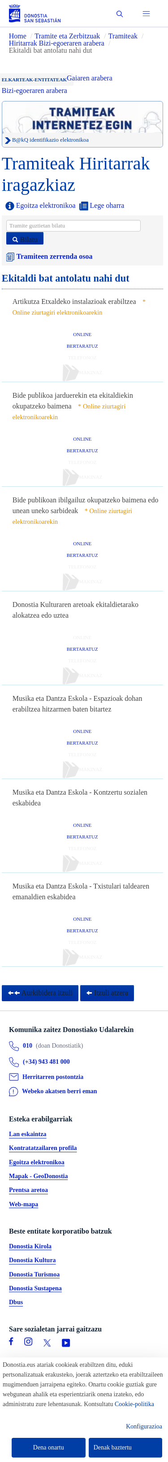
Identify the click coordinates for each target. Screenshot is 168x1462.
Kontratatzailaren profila (43, 1148)
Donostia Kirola (30, 1246)
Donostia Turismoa (34, 1274)
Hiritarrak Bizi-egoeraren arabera (57, 43)
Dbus (16, 1302)
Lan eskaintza (28, 1134)
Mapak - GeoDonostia (38, 1176)
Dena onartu (48, 1447)
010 (27, 1046)
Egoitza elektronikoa (40, 206)
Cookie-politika (134, 1404)
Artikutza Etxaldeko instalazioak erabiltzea (74, 301)
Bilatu (25, 240)
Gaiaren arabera (89, 78)
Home (17, 36)
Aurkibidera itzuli (40, 993)
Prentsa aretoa (28, 1190)
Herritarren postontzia (52, 1077)
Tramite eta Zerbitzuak (67, 36)
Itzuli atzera (107, 993)
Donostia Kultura (32, 1260)
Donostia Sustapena (35, 1288)
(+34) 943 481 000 (46, 1062)
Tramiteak (123, 36)
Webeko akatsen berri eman (59, 1091)
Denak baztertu (113, 1447)
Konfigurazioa (144, 1426)
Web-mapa (23, 1204)
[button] (120, 14)
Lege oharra (102, 206)
